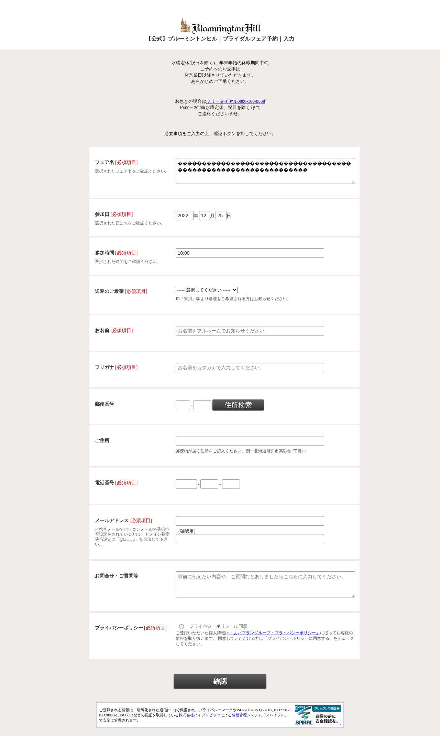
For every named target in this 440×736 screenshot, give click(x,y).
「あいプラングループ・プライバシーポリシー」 (274, 641)
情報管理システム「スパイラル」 (260, 723)
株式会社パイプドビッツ (199, 723)
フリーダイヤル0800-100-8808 (235, 101)
